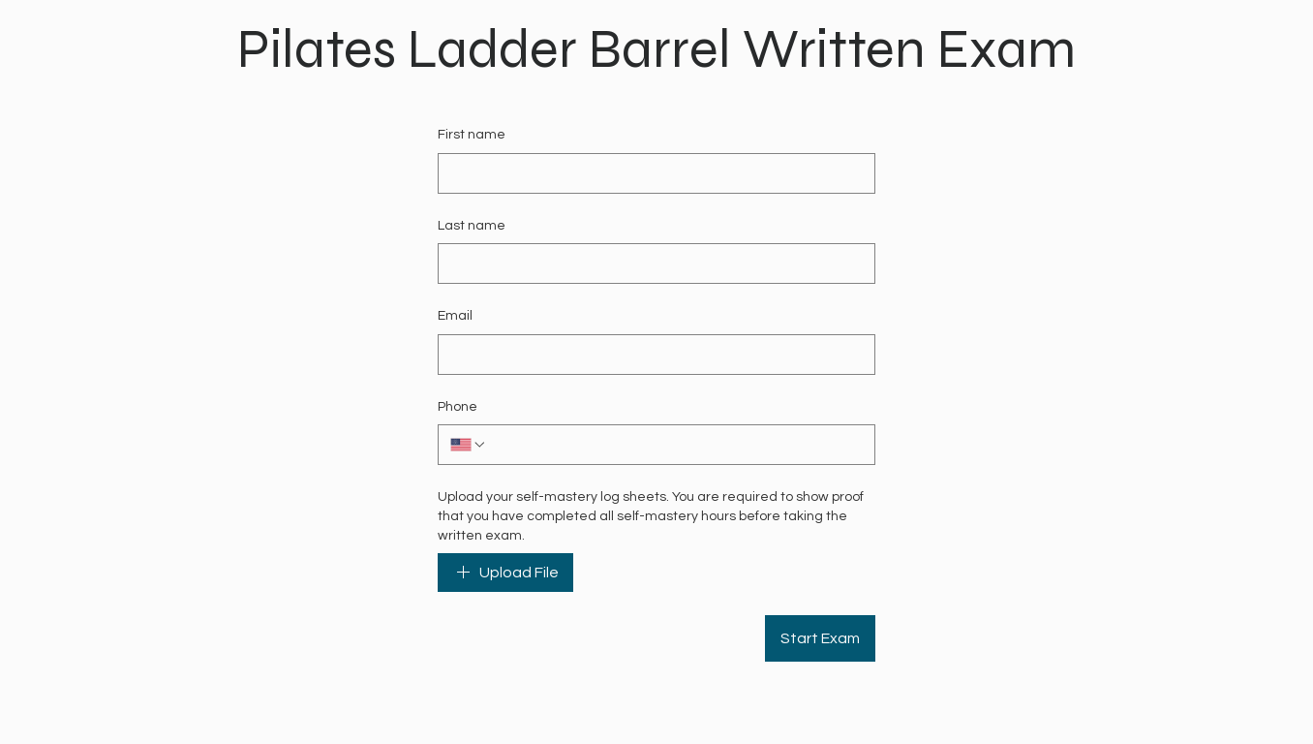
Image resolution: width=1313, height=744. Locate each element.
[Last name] (651, 263)
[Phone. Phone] (675, 444)
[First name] (651, 173)
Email (455, 316)
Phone (457, 407)
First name (471, 134)
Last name (471, 225)
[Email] (651, 354)
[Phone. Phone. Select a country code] (468, 444)
